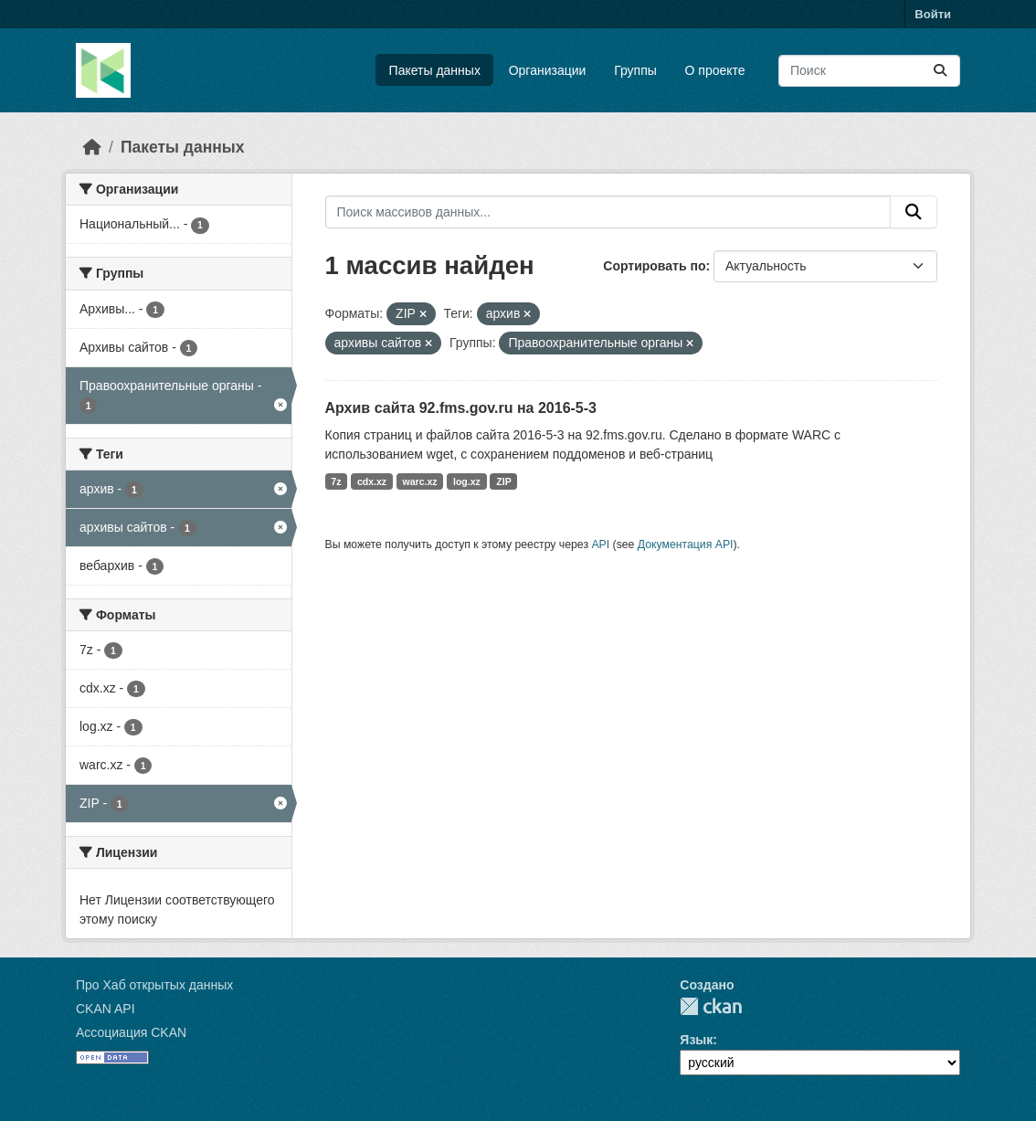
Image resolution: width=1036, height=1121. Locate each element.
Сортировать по (654, 266)
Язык (696, 1039)
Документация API (686, 544)
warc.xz (420, 481)
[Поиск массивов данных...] (869, 71)
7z (336, 481)
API (600, 544)
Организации (548, 70)
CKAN (711, 1006)
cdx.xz (371, 481)
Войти (932, 14)
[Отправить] (940, 71)
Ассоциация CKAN (131, 1032)
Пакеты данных (435, 70)
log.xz (467, 481)
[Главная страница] (92, 147)
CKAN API (105, 1008)
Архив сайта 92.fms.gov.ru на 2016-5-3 (461, 408)
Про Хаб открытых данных (154, 985)
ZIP (503, 481)
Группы (635, 70)
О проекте (715, 70)
